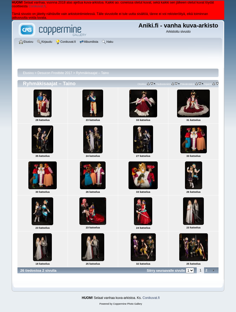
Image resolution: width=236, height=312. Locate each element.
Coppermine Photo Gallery (127, 303)
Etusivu (28, 73)
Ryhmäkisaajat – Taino (92, 73)
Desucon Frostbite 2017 (54, 73)
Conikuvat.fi (37, 6)
